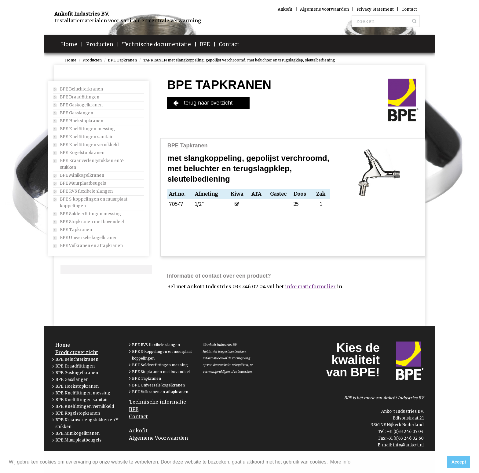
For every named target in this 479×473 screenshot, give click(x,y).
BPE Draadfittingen (79, 97)
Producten (92, 60)
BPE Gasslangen (76, 113)
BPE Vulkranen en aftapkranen (91, 245)
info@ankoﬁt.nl (408, 445)
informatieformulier (310, 286)
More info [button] (340, 461)
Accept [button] (459, 462)
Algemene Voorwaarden (158, 438)
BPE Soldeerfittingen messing (90, 213)
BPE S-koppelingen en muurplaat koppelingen (93, 203)
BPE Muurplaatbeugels (83, 183)
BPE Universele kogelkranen (89, 237)
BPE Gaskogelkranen (81, 105)
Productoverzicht (76, 352)
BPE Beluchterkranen (81, 89)
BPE (133, 409)
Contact (138, 416)
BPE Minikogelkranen (82, 175)
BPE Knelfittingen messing (87, 128)
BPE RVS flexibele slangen (86, 191)
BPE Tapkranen (122, 60)
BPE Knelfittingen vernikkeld (89, 144)
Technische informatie (157, 402)
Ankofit (138, 430)
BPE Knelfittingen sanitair (86, 136)
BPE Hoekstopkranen (81, 121)
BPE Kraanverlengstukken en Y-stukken (92, 164)
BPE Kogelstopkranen (82, 152)
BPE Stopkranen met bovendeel (92, 221)
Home (70, 60)
